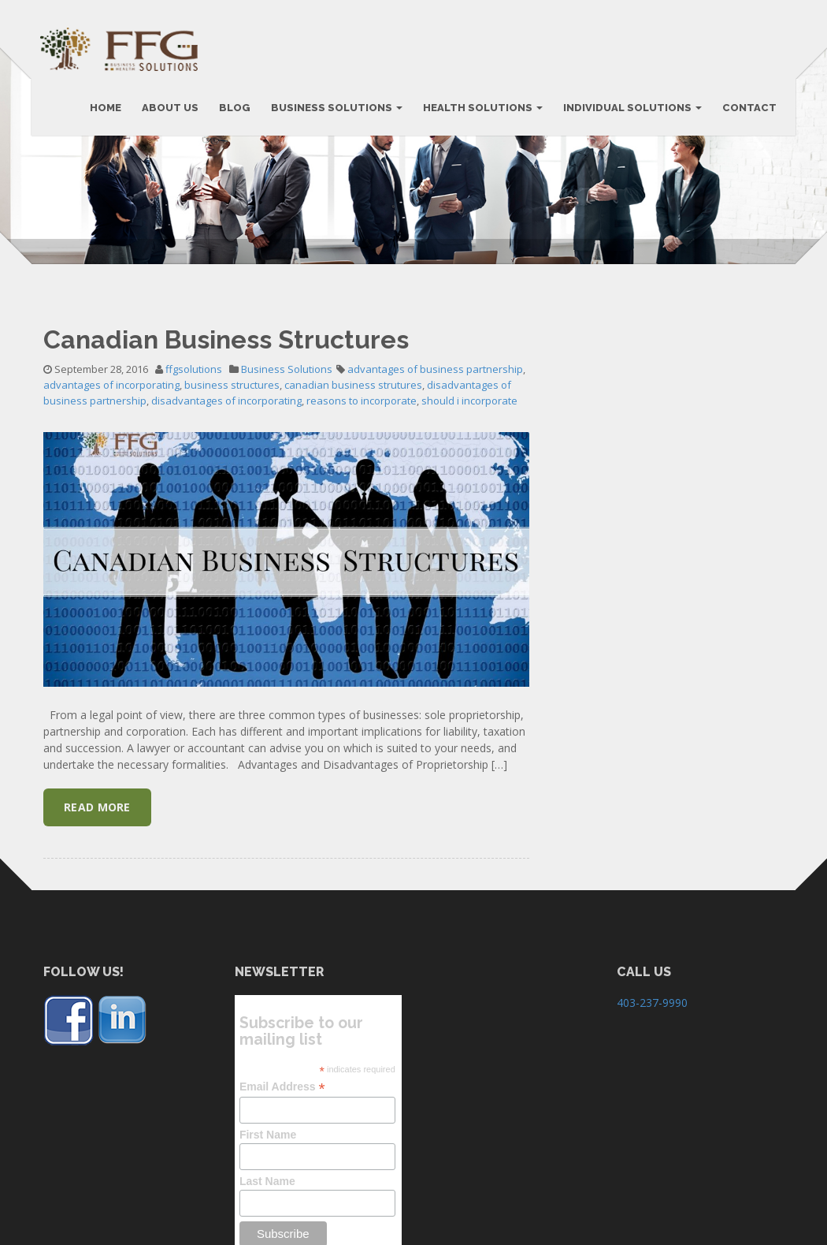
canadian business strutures (353, 482)
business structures (232, 482)
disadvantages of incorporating (226, 497)
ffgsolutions (193, 466)
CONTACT (746, 112)
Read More (97, 903)
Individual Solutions (629, 112)
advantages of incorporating (111, 482)
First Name (267, 1231)
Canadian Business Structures (226, 436)
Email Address (282, 1183)
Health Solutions (480, 112)
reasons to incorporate (361, 497)
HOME (102, 112)
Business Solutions (286, 466)
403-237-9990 (652, 1099)
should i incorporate (469, 497)
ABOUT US (167, 112)
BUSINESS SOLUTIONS (333, 112)
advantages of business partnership (435, 466)
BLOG (231, 112)
